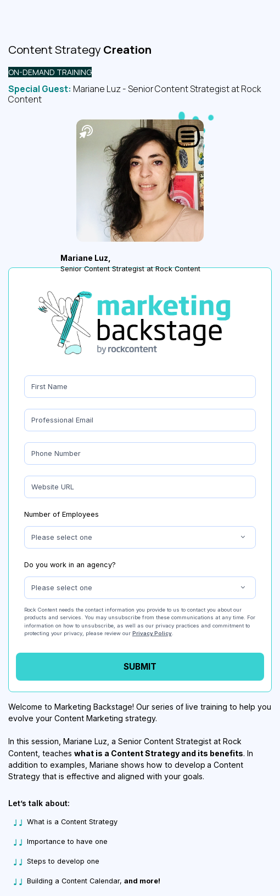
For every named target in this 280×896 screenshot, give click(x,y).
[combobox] (140, 537)
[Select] (140, 537)
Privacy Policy (152, 633)
